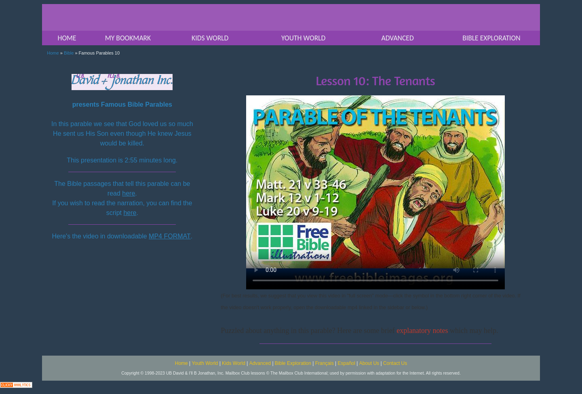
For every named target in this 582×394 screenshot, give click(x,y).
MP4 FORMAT (170, 236)
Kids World (233, 363)
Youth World (205, 363)
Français (324, 363)
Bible (69, 53)
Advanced (260, 363)
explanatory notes (422, 331)
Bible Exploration (293, 363)
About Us (369, 363)
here (128, 193)
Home (53, 53)
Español (346, 363)
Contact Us (395, 363)
